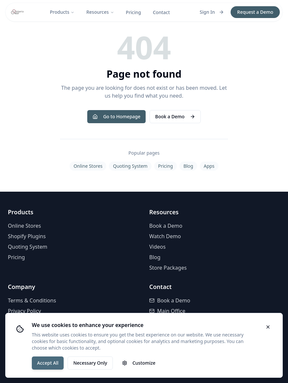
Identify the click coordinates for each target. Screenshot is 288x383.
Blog (188, 166)
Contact (161, 12)
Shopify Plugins (27, 236)
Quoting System (130, 166)
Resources (100, 12)
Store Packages (168, 267)
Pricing (133, 12)
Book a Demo (175, 116)
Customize (138, 363)
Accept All (47, 363)
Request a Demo (255, 12)
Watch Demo (165, 236)
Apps (209, 166)
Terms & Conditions (32, 300)
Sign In (212, 12)
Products (62, 12)
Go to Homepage (116, 116)
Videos (157, 246)
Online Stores (87, 166)
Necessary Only (90, 363)
